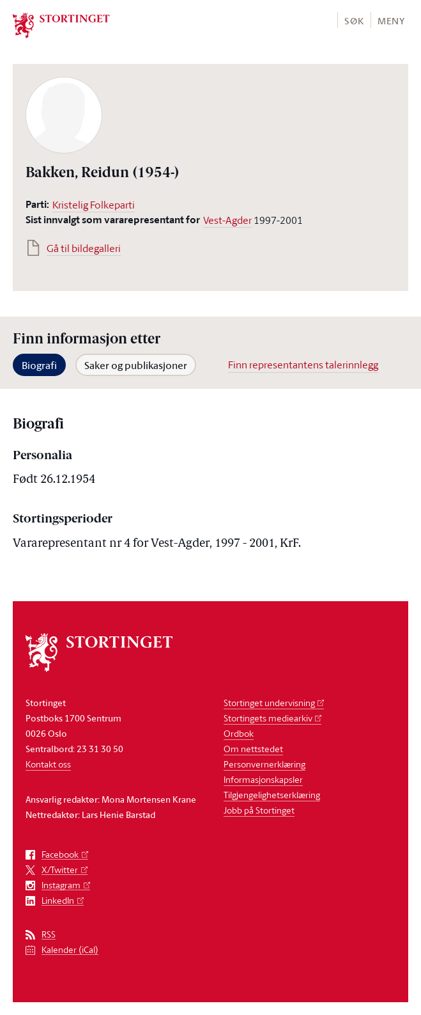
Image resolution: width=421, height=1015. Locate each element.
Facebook (60, 855)
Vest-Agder (227, 220)
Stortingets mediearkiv (268, 718)
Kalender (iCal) (70, 950)
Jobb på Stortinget (259, 810)
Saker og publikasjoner (135, 365)
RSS (49, 935)
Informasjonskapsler (263, 779)
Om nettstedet (253, 749)
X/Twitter (60, 870)
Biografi (39, 365)
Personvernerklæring (264, 764)
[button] (353, 20)
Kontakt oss (48, 764)
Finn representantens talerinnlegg (303, 365)
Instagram (61, 885)
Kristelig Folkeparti (93, 205)
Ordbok (239, 733)
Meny (391, 21)
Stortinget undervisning (269, 702)
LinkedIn (58, 901)
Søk (354, 21)
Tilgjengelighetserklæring (272, 795)
